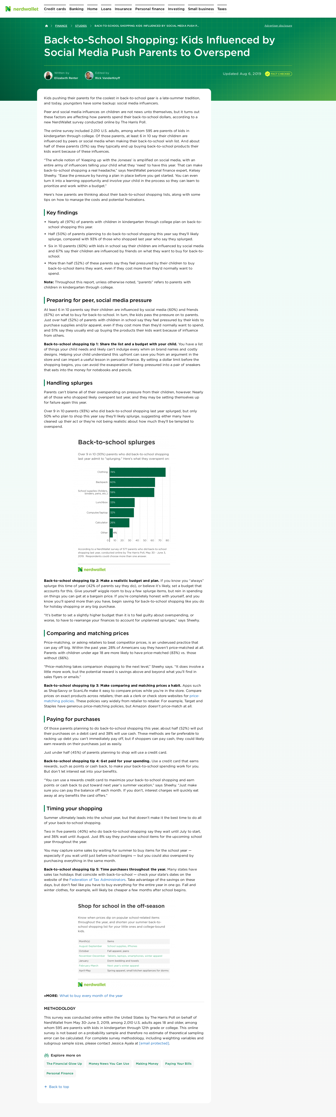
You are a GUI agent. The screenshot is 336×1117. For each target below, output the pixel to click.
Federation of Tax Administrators (97, 880)
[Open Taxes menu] (222, 9)
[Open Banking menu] (76, 9)
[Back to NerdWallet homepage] (46, 25)
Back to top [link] (59, 1087)
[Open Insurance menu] (123, 9)
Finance (61, 25)
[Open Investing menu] (176, 9)
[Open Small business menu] (201, 9)
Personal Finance (60, 1073)
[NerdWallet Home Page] (21, 9)
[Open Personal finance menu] (150, 9)
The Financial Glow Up (64, 1063)
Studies (81, 25)
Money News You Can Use (109, 1063)
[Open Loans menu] (106, 9)
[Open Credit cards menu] (55, 9)
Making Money (147, 1063)
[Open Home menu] (92, 9)
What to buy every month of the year (91, 996)
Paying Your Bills (178, 1063)
